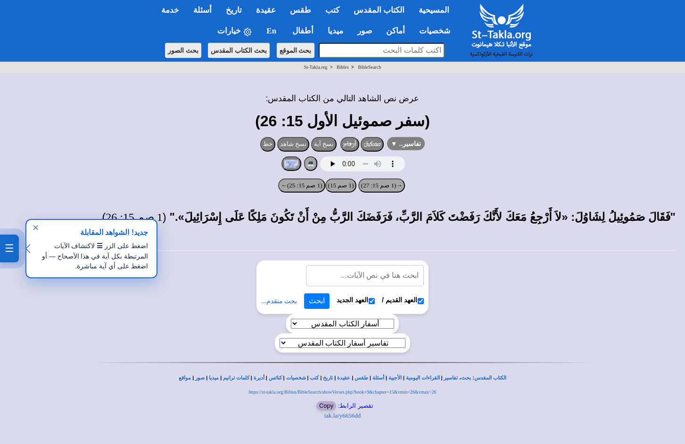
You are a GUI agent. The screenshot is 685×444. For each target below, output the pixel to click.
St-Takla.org (315, 67)
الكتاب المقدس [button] (379, 10)
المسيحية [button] (434, 10)
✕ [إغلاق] (35, 228)
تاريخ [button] (234, 10)
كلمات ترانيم (236, 377)
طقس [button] (300, 10)
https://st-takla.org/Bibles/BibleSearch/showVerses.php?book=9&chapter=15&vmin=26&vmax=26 (343, 392)
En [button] (272, 30)
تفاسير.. (406, 143)
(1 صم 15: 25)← (301, 185)
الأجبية (395, 377)
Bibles (343, 67)
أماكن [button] (395, 30)
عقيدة (343, 377)
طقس (361, 377)
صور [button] (364, 30)
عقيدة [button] (266, 10)
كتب (314, 377)
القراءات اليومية (423, 377)
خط (267, 143)
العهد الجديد (356, 300)
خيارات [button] (234, 31)
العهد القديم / (403, 300)
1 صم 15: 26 (134, 217)
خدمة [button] (170, 10)
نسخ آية (324, 143)
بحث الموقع (296, 50)
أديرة (259, 377)
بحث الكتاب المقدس (239, 50)
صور (200, 377)
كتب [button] (332, 10)
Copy (326, 405)
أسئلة (378, 377)
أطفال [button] (303, 30)
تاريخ (328, 377)
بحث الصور (183, 50)
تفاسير (451, 377)
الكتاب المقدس (490, 377)
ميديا (214, 377)
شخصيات (296, 377)
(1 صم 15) (341, 185)
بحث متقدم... (279, 301)
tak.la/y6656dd (342, 415)
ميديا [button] (335, 30)
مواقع (185, 377)
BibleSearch (369, 67)
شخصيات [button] (437, 30)
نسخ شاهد (293, 143)
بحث (466, 377)
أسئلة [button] (202, 10)
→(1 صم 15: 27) (382, 185)
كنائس (275, 377)
